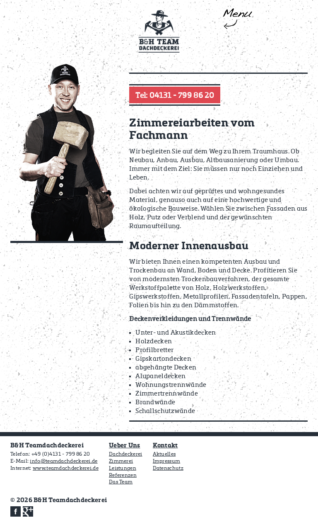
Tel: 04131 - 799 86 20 (174, 96)
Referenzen (123, 475)
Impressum (167, 461)
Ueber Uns (124, 445)
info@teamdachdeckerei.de (63, 461)
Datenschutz (168, 468)
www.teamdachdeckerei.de (66, 468)
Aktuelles (164, 454)
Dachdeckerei (125, 454)
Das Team (120, 482)
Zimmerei (121, 461)
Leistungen (122, 468)
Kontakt (165, 445)
